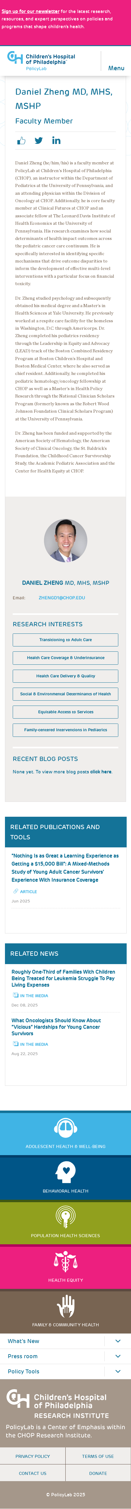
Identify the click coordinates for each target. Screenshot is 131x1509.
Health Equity (65, 1280)
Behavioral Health (66, 1191)
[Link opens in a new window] (30, 11)
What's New (23, 1341)
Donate (98, 1473)
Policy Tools (23, 1371)
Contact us (32, 1473)
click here (100, 772)
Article (28, 891)
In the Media (34, 995)
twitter (41, 140)
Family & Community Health (65, 1325)
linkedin (58, 140)
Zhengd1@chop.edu (62, 598)
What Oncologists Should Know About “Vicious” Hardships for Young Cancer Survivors (56, 1027)
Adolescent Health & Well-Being (66, 1146)
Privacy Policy (32, 1456)
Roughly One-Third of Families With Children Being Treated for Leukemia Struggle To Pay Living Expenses (63, 978)
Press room (23, 1356)
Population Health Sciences (65, 1235)
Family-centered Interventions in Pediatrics (65, 730)
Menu (116, 67)
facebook (24, 140)
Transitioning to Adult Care (65, 639)
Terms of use (98, 1456)
